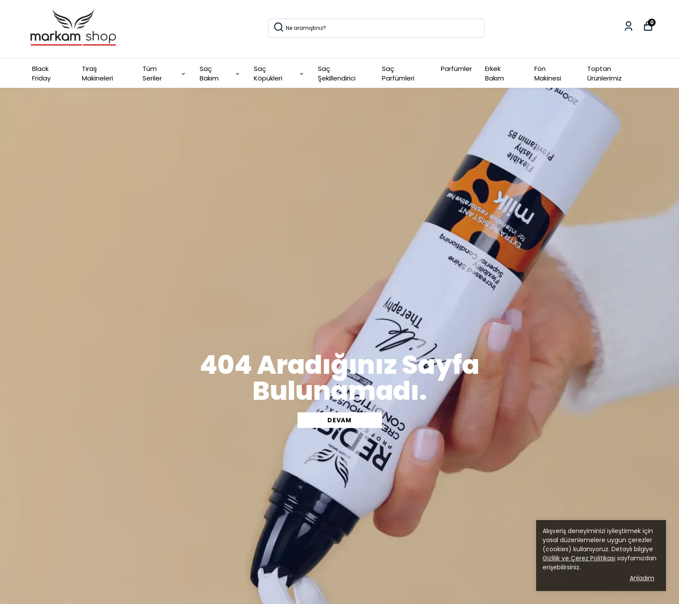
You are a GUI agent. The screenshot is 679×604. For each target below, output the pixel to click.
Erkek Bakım (494, 73)
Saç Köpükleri (279, 73)
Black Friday (41, 73)
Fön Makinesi (547, 73)
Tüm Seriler (164, 73)
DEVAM (339, 420)
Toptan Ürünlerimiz (604, 73)
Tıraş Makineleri (97, 73)
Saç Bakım (220, 73)
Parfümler (456, 68)
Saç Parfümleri (398, 73)
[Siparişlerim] (628, 26)
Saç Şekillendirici (337, 73)
